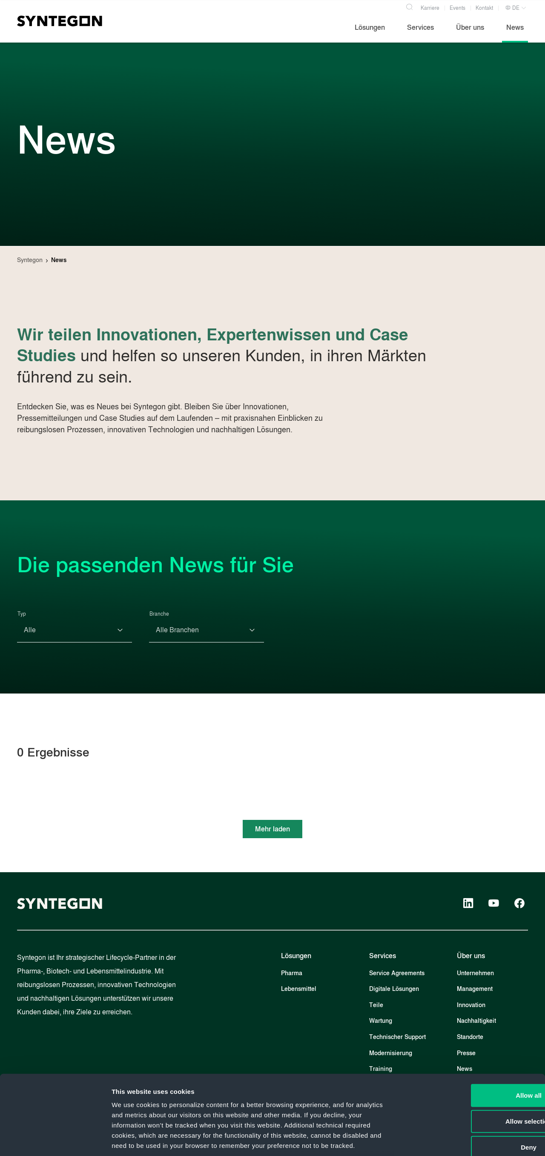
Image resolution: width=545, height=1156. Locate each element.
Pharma (291, 973)
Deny (474, 1077)
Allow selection (473, 1051)
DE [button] (512, 8)
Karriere (430, 8)
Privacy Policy (292, 1095)
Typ (21, 614)
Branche (159, 614)
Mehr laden (272, 829)
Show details (447, 1139)
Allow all (474, 1025)
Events (457, 8)
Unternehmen (475, 973)
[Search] (409, 5)
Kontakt (484, 8)
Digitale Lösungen (394, 989)
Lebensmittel (298, 989)
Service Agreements (397, 973)
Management (475, 989)
